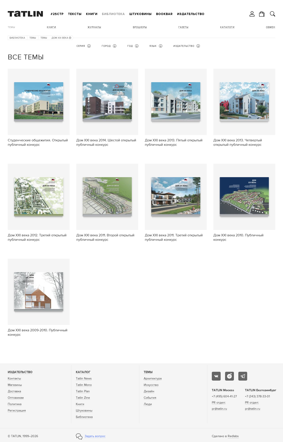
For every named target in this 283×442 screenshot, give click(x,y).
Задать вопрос (95, 436)
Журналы (94, 27)
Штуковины (140, 14)
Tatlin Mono (84, 385)
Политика (14, 404)
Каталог (83, 372)
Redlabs (233, 436)
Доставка (14, 391)
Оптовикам (16, 397)
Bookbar (164, 14)
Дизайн (149, 391)
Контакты (14, 378)
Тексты (75, 14)
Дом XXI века (61, 38)
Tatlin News (84, 378)
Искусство (151, 385)
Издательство (191, 14)
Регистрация (17, 410)
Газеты (183, 27)
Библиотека (113, 14)
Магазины (15, 385)
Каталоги (227, 27)
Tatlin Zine (83, 397)
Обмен (270, 27)
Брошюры (140, 27)
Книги (92, 14)
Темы (11, 27)
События (150, 397)
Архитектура (153, 378)
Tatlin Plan (83, 391)
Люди (148, 404)
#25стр (57, 14)
